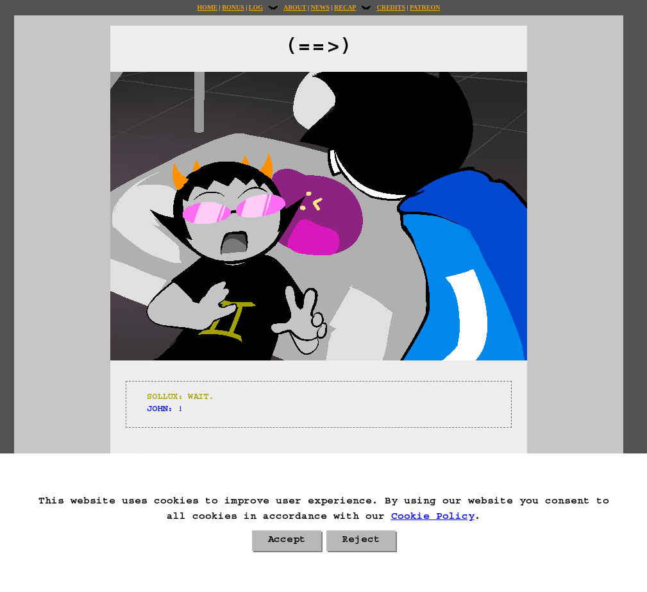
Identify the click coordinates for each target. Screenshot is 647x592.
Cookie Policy (433, 517)
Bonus (233, 7)
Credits (390, 7)
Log (256, 7)
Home (207, 7)
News (320, 7)
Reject (361, 541)
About (295, 7)
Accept (286, 541)
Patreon (425, 7)
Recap (345, 7)
